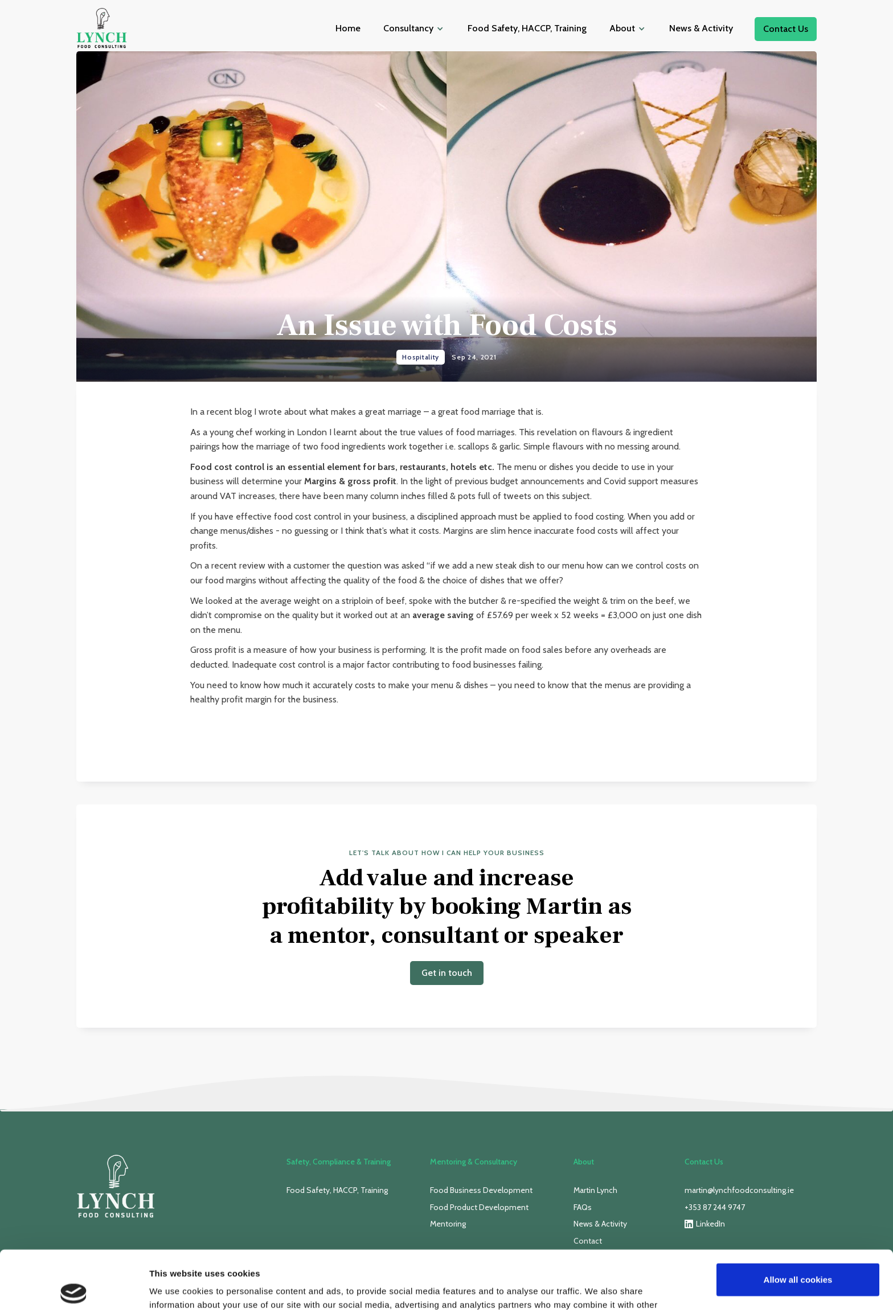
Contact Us (785, 28)
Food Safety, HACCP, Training (527, 28)
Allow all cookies (798, 1219)
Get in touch (446, 972)
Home (348, 28)
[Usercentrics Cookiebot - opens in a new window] (74, 1289)
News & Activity (701, 28)
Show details (175, 1289)
